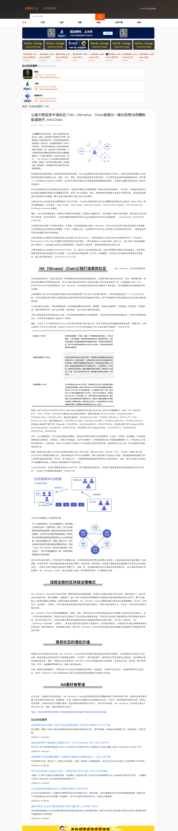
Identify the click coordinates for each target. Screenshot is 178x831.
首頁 (24, 20)
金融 (98, 20)
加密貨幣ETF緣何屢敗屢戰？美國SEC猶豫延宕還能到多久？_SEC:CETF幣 (71, 733)
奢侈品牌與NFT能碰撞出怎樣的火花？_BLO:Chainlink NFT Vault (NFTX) (70, 719)
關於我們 (67, 815)
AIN (45, 688)
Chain (41, 688)
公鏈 (61, 20)
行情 (43, 20)
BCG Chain (61, 688)
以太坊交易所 (36, 83)
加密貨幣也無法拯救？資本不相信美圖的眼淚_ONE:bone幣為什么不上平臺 (70, 701)
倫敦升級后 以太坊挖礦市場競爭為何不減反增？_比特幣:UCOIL (64, 783)
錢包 (139, 20)
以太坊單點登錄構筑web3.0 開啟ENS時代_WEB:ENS (59, 765)
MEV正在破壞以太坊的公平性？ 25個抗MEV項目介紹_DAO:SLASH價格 (69, 747)
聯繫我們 (54, 815)
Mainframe (72, 688)
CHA (53, 688)
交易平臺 (119, 20)
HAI (49, 688)
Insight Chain (83, 688)
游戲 (80, 20)
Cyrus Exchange (98, 688)
